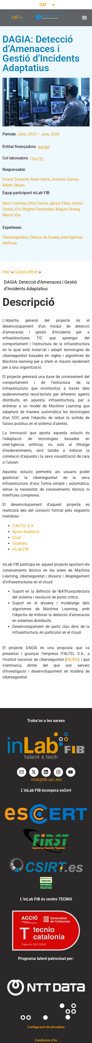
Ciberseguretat (14, 237)
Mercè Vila (11, 215)
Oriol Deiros (38, 203)
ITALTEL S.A (22, 525)
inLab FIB (20, 549)
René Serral (40, 179)
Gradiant (19, 543)
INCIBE (44, 147)
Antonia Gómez (65, 179)
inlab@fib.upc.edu (46, 779)
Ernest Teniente (15, 179)
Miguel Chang (68, 209)
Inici (6, 271)
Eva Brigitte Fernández (34, 209)
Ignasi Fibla (60, 203)
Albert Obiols (13, 185)
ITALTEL (37, 159)
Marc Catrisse (14, 203)
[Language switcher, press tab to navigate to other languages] (46, 4)
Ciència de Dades (44, 237)
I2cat (16, 537)
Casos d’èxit (26, 271)
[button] (84, 18)
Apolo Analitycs (25, 531)
